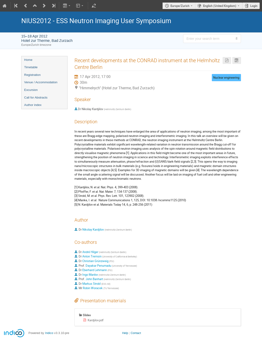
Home (28, 60)
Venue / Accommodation (41, 82)
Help (125, 333)
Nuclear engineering (226, 77)
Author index (33, 105)
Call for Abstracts (36, 97)
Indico (49, 333)
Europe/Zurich (179, 6)
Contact (136, 333)
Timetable (31, 67)
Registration (32, 75)
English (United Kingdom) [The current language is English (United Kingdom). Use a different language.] (219, 6)
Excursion (31, 90)
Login (253, 6)
